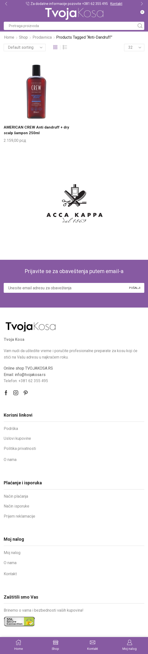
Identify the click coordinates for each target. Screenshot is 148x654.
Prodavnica (42, 37)
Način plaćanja (16, 497)
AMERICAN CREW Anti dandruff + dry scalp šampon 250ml (34, 130)
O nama (10, 460)
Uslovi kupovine (17, 439)
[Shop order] (25, 47)
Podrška (11, 429)
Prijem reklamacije (19, 517)
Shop (23, 37)
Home (9, 37)
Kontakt (116, 4)
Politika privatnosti (20, 449)
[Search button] (140, 26)
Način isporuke (16, 507)
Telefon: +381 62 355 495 (26, 381)
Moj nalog (12, 553)
